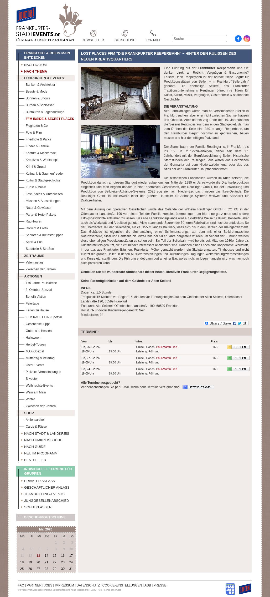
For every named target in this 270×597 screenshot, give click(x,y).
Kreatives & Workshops (38, 159)
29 (54, 569)
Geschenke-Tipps (34, 323)
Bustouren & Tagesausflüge (41, 111)
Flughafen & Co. (33, 125)
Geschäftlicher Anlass (44, 486)
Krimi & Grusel (32, 166)
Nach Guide (32, 446)
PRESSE (160, 585)
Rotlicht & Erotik (33, 227)
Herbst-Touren (32, 343)
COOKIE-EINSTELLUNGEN (122, 585)
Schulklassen (34, 506)
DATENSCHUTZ (88, 585)
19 (30, 562)
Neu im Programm (38, 452)
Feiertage (28, 302)
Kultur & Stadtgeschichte (39, 179)
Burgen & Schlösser (36, 104)
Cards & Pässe (32, 425)
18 (22, 562)
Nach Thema (32, 70)
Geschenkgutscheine (42, 518)
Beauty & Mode (32, 90)
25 (22, 569)
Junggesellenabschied (43, 500)
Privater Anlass (36, 480)
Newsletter (93, 33)
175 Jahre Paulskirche (37, 282)
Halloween (29, 337)
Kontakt (153, 33)
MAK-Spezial (31, 350)
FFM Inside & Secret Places (46, 118)
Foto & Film (30, 131)
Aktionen (30, 275)
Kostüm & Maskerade (37, 152)
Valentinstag (30, 261)
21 (46, 562)
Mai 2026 (45, 529)
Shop (26, 412)
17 (71, 556)
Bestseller (32, 459)
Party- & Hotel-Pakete (37, 213)
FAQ (21, 585)
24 (71, 562)
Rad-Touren (30, 220)
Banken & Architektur (36, 84)
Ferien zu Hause (33, 309)
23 (62, 562)
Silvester (28, 378)
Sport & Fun (30, 241)
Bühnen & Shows (34, 97)
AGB (147, 585)
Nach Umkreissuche (40, 439)
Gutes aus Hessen (35, 330)
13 (38, 556)
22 (54, 562)
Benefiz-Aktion (32, 296)
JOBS (48, 585)
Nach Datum (32, 64)
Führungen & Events (41, 77)
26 (30, 569)
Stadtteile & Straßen (36, 248)
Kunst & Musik (32, 186)
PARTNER (34, 585)
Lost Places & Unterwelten (40, 193)
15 (54, 556)
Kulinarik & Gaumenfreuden (41, 172)
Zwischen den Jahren (37, 268)
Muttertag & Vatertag (36, 357)
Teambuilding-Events (41, 493)
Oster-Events (31, 364)
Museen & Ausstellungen (39, 200)
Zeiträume (31, 255)
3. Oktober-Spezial (35, 289)
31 (71, 569)
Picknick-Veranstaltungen (39, 371)
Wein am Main (32, 391)
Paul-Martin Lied (166, 346)
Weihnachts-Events (35, 384)
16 (62, 556)
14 (46, 556)
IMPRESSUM (64, 585)
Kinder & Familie (33, 145)
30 (62, 569)
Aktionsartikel (31, 419)
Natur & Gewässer (34, 207)
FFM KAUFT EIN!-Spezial (40, 316)
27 (38, 569)
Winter (26, 398)
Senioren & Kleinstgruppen (40, 234)
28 (46, 569)
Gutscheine (125, 33)
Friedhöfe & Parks (34, 138)
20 (38, 562)
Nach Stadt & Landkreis (43, 433)
